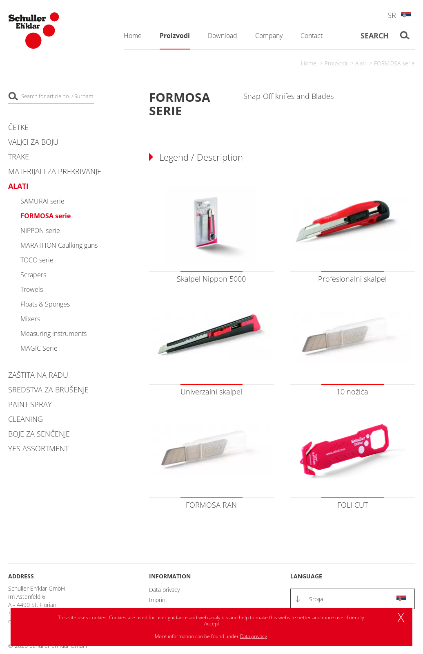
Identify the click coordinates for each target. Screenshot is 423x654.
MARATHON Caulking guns (59, 245)
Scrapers (33, 274)
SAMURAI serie (42, 201)
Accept (211, 623)
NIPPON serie (40, 230)
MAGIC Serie (39, 348)
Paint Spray (30, 404)
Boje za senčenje (39, 434)
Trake (18, 156)
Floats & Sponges (45, 304)
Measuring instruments (53, 333)
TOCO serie (36, 259)
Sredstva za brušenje (48, 389)
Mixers (30, 318)
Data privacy (164, 590)
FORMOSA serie (394, 63)
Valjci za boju (33, 142)
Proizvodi (336, 63)
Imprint (158, 600)
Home (308, 63)
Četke (18, 127)
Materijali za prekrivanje (54, 171)
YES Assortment (38, 448)
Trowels (31, 289)
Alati (360, 63)
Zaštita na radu (38, 375)
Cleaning (25, 419)
